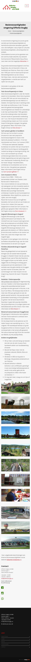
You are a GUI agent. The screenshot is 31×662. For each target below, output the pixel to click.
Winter (3, 641)
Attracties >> (24, 61)
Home (9, 31)
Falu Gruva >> (17, 128)
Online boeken (4, 644)
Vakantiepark (4, 636)
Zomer (2, 639)
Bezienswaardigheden (18, 31)
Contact (3, 647)
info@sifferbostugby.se (7, 578)
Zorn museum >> (20, 211)
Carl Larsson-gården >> (11, 172)
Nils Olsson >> (15, 309)
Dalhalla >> (10, 375)
